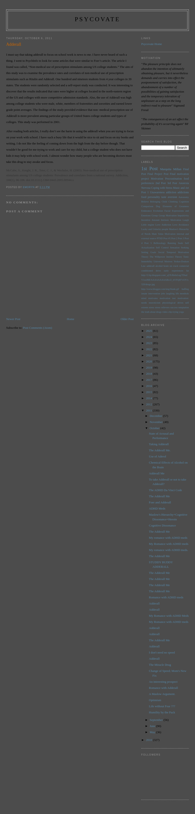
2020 (149, 361)
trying (176, 312)
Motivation (157, 178)
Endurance (146, 211)
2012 (149, 404)
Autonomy (183, 197)
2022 (149, 349)
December (156, 416)
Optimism (155, 700)
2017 (149, 380)
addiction (171, 192)
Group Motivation (168, 215)
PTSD (160, 238)
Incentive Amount (150, 220)
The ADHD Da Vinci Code (165, 490)
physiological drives (172, 302)
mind (143, 298)
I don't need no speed (162, 652)
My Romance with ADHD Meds (169, 615)
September (157, 720)
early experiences (173, 270)
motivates (153, 298)
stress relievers (162, 307)
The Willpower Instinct (162, 256)
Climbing (173, 201)
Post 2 (174, 238)
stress (151, 307)
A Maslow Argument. (162, 694)
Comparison (147, 206)
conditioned (147, 270)
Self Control (162, 247)
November (156, 422)
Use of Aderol (157, 456)
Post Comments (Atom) (37, 327)
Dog (158, 206)
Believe (145, 201)
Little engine (147, 224)
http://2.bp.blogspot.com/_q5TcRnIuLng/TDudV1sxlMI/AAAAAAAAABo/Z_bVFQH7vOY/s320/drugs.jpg (164, 280)
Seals (180, 243)
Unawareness (157, 192)
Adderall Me (156, 473)
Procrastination (173, 178)
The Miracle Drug (160, 664)
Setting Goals (148, 252)
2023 (149, 343)
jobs (163, 293)
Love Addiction (163, 224)
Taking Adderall (159, 444)
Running (171, 243)
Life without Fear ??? (162, 706)
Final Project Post (157, 174)
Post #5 (167, 238)
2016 (149, 386)
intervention (154, 293)
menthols (184, 293)
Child (164, 201)
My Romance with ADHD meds (168, 544)
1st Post (149, 168)
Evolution (158, 211)
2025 (149, 331)
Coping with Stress (161, 187)
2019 (149, 367)
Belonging (155, 201)
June (153, 726)
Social (161, 252)
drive (158, 270)
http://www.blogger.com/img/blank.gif (160, 289)
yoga (181, 312)
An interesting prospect (163, 681)
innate (144, 293)
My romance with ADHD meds (168, 537)
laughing (170, 293)
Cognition (184, 201)
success (174, 307)
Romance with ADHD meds (166, 597)
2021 (149, 355)
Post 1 (145, 192)
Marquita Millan (170, 169)
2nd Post (160, 183)
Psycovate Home (151, 44)
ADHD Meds (157, 508)
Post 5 (148, 243)
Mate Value (157, 234)
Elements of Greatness (176, 206)
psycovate (97, 19)
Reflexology (160, 243)
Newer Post (13, 319)
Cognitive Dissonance (162, 525)
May (153, 732)
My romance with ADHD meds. (168, 550)
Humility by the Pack (162, 712)
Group (154, 215)
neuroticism (154, 302)
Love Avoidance (180, 224)
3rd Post (172, 183)
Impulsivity (183, 215)
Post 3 (181, 238)
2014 (149, 398)
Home (70, 319)
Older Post (127, 319)
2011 (149, 410)
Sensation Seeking (179, 247)
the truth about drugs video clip (156, 312)
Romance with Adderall (163, 688)
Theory (178, 256)
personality (154, 197)
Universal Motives (163, 261)
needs (144, 302)
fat (187, 270)
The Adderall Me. (160, 450)
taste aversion (169, 197)
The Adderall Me (159, 496)
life (177, 293)
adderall (150, 266)
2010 (149, 740)
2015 (149, 392)
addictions (183, 192)
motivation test (168, 298)
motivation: (183, 298)
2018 (149, 373)
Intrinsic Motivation (171, 220)
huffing (185, 289)
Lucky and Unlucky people (154, 229)
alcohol (159, 266)
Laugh (186, 220)
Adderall (154, 603)
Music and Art (181, 187)
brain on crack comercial (176, 266)
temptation (183, 307)
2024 (149, 337)
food (143, 197)
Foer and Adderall (160, 502)
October (155, 428)
